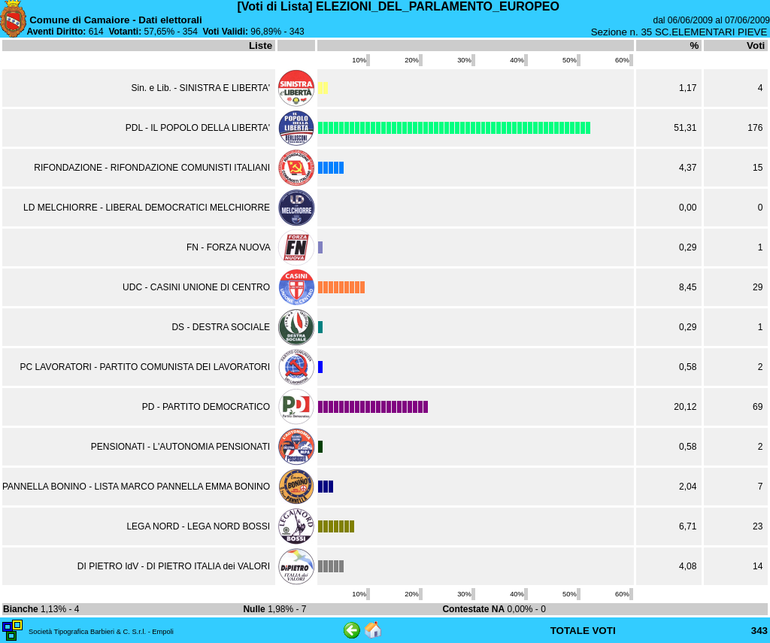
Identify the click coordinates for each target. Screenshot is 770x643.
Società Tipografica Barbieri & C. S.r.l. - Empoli (101, 631)
